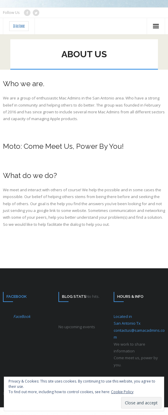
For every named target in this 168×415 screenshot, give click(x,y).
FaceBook (16, 296)
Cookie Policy (122, 391)
